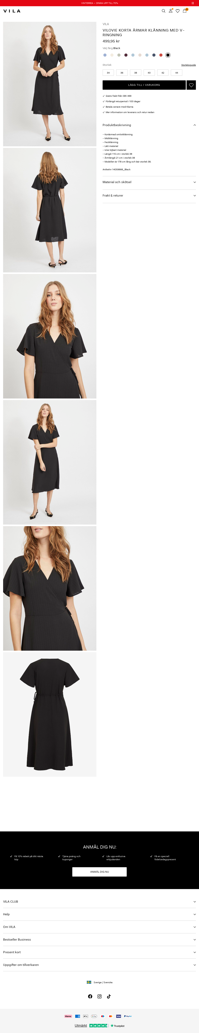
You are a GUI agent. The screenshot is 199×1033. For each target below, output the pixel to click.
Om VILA (9, 927)
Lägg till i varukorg (144, 85)
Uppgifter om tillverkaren (21, 965)
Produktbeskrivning (117, 125)
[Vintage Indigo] (154, 55)
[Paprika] (161, 55)
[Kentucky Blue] (105, 55)
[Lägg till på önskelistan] (191, 85)
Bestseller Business (17, 939)
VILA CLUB (10, 901)
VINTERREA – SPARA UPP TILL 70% (99, 3)
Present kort (12, 952)
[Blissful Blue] (133, 55)
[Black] (168, 55)
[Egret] (112, 55)
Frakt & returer (113, 195)
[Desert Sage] (119, 55)
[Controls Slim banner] (193, 3)
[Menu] (191, 10)
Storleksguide (188, 65)
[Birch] (140, 55)
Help (6, 914)
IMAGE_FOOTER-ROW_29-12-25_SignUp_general (36, 795)
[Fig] (126, 55)
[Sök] (163, 10)
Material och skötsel (117, 182)
